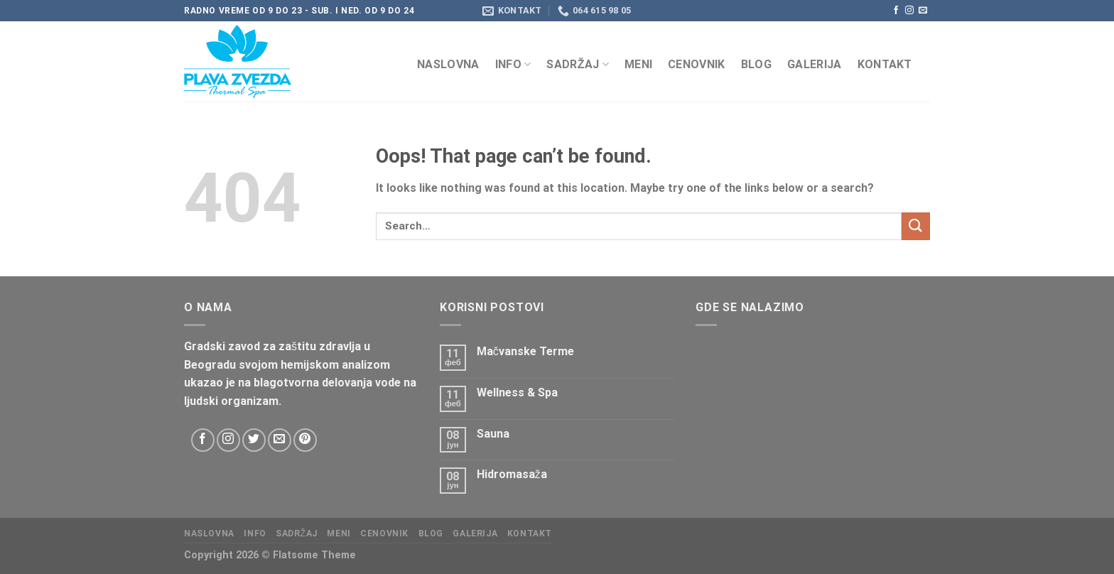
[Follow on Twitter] (254, 440)
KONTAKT (885, 64)
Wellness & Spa (517, 392)
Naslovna (448, 64)
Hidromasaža (512, 474)
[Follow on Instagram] (909, 11)
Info (513, 64)
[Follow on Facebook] (896, 11)
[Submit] (916, 226)
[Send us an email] (923, 11)
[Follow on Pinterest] (305, 440)
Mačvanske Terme (525, 351)
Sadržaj (577, 64)
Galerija (814, 64)
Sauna (493, 433)
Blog (756, 64)
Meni (638, 64)
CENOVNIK (696, 64)
